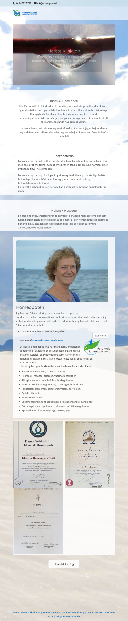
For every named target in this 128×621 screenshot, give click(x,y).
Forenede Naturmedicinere (47, 340)
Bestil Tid (62, 564)
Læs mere (100, 335)
